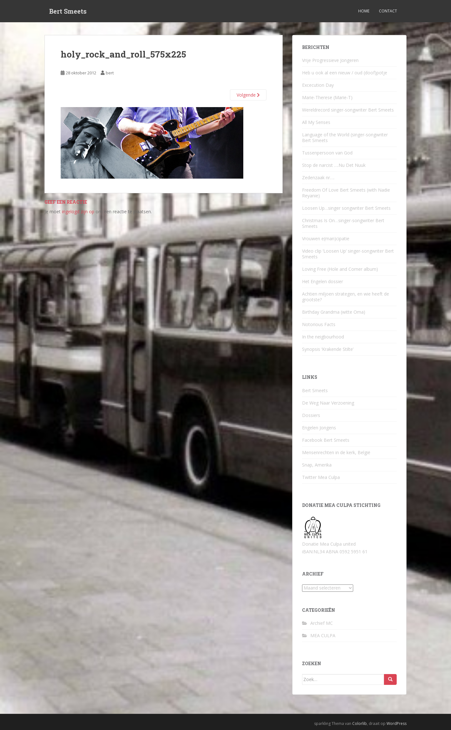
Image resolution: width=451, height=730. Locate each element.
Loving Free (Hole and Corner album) (340, 269)
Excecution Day (318, 85)
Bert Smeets (68, 11)
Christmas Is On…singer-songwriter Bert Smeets (343, 223)
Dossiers (311, 415)
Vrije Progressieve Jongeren (330, 60)
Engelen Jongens (319, 428)
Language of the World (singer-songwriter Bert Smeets (345, 137)
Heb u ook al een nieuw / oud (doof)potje (344, 73)
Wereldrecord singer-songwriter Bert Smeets (348, 110)
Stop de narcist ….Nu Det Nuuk (334, 165)
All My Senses (316, 122)
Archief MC (321, 623)
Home (363, 11)
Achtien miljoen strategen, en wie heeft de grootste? (345, 297)
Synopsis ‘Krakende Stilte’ (327, 349)
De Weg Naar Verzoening (328, 403)
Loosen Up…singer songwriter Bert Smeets (346, 208)
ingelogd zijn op (78, 211)
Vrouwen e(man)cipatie (325, 238)
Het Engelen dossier (322, 281)
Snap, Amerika (317, 465)
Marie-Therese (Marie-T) (327, 97)
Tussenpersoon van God (327, 153)
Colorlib (359, 723)
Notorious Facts (318, 324)
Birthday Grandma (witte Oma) (333, 312)
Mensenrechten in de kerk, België (336, 452)
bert (110, 73)
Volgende (248, 95)
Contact (388, 11)
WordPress (397, 723)
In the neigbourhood (323, 337)
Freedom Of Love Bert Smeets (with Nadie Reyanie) (346, 193)
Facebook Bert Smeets (325, 440)
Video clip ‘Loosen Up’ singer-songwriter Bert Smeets (348, 254)
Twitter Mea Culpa (321, 477)
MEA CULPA (322, 635)
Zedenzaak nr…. (318, 177)
